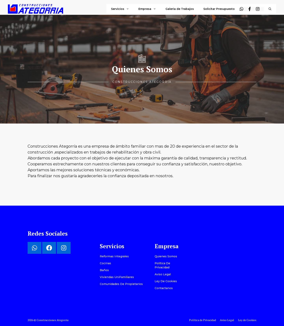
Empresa (149, 9)
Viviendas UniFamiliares (117, 277)
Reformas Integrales (114, 256)
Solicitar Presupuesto (219, 9)
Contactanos (164, 288)
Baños (104, 270)
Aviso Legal (163, 274)
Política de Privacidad (202, 320)
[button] (270, 9)
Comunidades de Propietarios (121, 284)
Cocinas (105, 263)
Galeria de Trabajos (179, 9)
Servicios (122, 9)
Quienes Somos (166, 256)
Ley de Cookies (166, 281)
